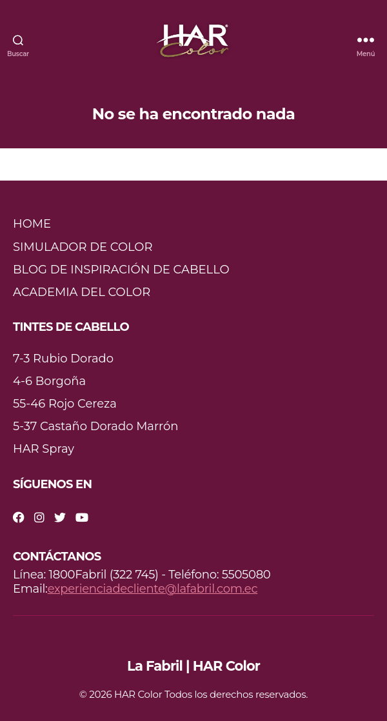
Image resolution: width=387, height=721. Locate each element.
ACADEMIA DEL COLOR (81, 292)
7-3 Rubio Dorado (63, 358)
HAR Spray (43, 449)
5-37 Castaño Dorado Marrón (96, 426)
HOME (32, 224)
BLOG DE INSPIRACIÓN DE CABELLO (121, 269)
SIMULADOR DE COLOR (83, 247)
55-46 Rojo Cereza (65, 404)
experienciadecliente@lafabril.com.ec (153, 589)
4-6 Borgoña (49, 381)
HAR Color (138, 694)
